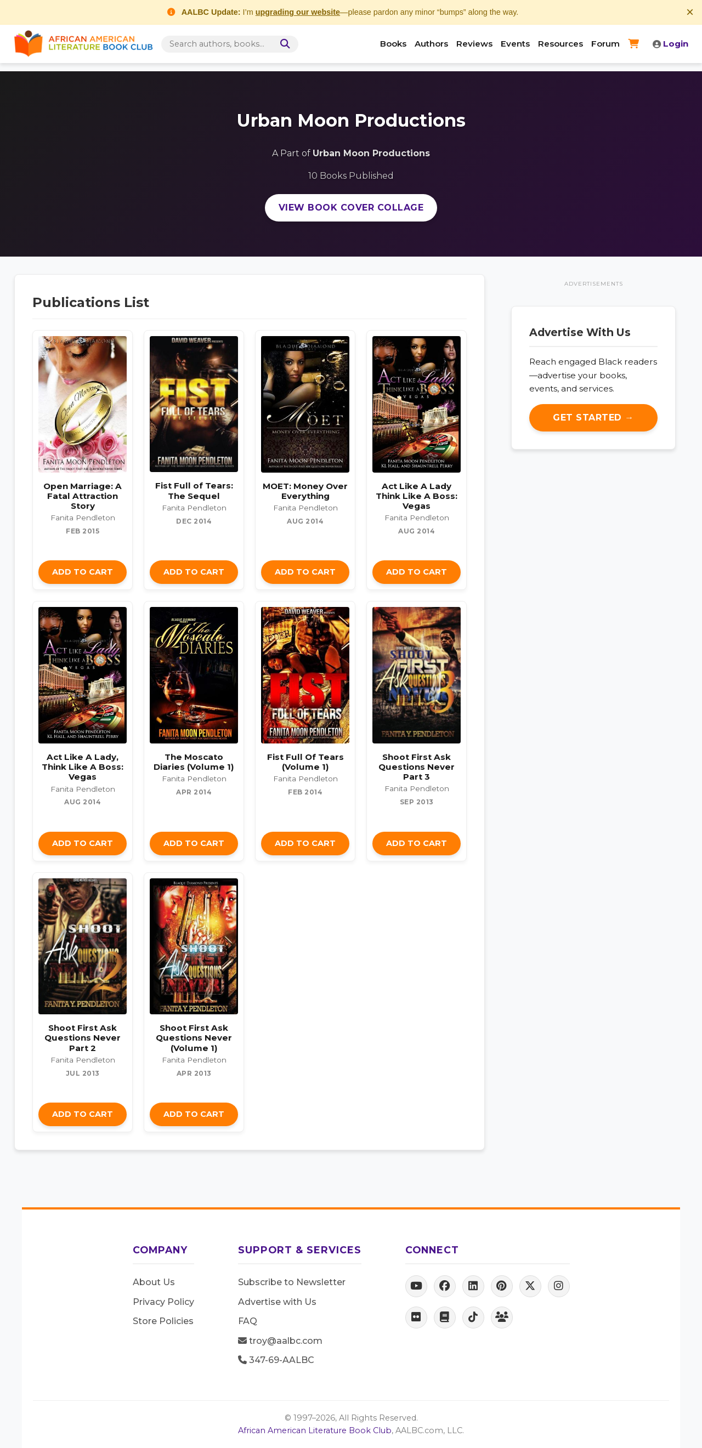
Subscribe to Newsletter (292, 1282)
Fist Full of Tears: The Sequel (194, 490)
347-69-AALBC (276, 1360)
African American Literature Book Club (315, 1430)
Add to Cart (82, 572)
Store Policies (163, 1321)
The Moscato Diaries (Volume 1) (194, 762)
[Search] (283, 44)
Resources (560, 43)
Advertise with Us (277, 1302)
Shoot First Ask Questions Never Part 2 (82, 1038)
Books (393, 43)
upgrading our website (298, 12)
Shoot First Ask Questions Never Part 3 (416, 767)
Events (515, 43)
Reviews (474, 43)
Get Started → (593, 417)
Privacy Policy (163, 1302)
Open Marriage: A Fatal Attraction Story (82, 496)
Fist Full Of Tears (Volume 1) (305, 762)
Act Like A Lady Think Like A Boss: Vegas (416, 496)
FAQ (247, 1321)
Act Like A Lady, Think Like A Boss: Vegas (82, 767)
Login (670, 43)
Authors (431, 43)
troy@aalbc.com (280, 1341)
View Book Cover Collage (351, 207)
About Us (154, 1282)
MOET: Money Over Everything (305, 491)
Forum (605, 43)
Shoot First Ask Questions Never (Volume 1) (194, 1038)
